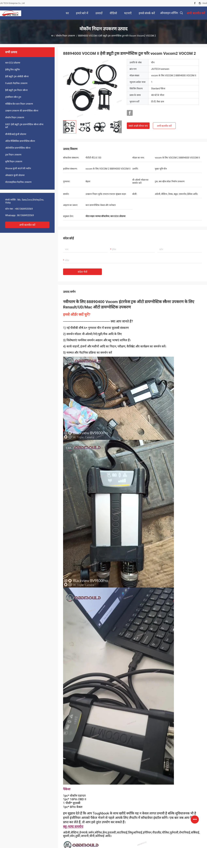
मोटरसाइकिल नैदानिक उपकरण (18, 182)
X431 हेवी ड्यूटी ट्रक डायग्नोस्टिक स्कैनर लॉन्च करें (24, 126)
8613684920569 (25, 215)
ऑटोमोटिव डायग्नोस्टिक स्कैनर (17, 148)
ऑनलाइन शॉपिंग (169, 13)
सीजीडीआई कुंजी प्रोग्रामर (15, 134)
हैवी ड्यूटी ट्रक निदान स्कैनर (16, 90)
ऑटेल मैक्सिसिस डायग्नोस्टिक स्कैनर (20, 141)
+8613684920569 (24, 209)
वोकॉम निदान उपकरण (65, 35)
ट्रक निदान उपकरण (13, 154)
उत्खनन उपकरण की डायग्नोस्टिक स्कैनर (21, 110)
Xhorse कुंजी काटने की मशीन (18, 168)
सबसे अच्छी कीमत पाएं (138, 126)
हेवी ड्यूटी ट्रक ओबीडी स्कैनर (17, 76)
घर (52, 35)
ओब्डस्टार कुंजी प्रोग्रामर (15, 175)
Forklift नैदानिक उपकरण (16, 83)
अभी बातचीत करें (27, 224)
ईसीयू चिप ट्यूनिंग (12, 69)
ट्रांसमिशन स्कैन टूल (13, 97)
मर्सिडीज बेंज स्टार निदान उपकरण (19, 104)
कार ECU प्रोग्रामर (12, 62)
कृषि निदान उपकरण (13, 161)
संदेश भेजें (82, 271)
